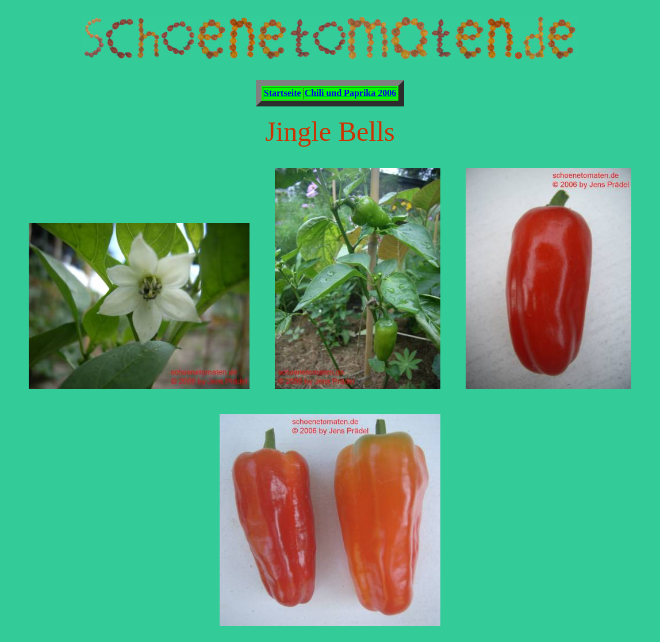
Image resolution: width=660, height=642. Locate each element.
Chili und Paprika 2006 (351, 93)
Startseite (282, 93)
